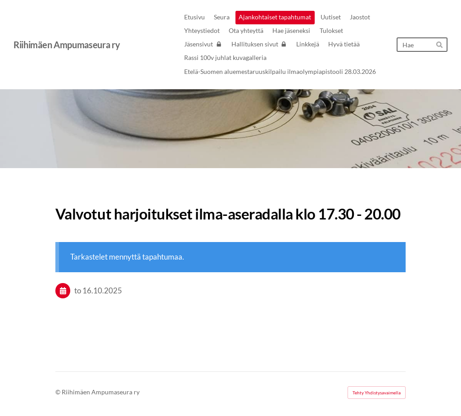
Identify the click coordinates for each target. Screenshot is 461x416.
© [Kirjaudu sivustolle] (58, 392)
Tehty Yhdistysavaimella (377, 392)
